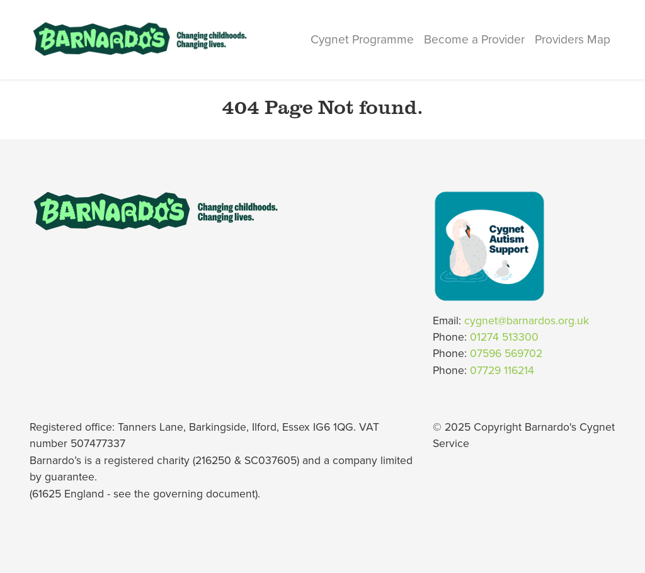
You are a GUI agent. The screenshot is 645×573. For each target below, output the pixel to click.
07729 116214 (502, 370)
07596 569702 (506, 353)
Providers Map (572, 39)
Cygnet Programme (362, 39)
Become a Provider (474, 39)
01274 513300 (504, 337)
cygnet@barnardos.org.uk (526, 320)
